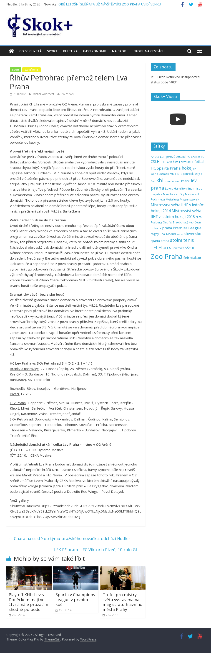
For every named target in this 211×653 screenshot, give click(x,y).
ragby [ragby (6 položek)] (155, 234)
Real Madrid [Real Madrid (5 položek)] (168, 234)
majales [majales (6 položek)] (156, 194)
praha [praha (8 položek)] (167, 228)
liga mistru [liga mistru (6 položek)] (195, 188)
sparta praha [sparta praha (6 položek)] (160, 241)
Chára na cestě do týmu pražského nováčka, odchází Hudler (69, 538)
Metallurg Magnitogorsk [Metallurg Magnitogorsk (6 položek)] (182, 199)
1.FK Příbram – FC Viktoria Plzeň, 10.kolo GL (98, 549)
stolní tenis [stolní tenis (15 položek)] (182, 240)
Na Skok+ (120, 51)
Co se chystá (30, 51)
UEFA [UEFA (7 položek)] (167, 248)
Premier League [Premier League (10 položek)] (187, 227)
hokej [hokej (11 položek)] (187, 168)
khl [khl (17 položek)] (159, 180)
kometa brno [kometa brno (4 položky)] (172, 181)
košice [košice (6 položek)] (185, 181)
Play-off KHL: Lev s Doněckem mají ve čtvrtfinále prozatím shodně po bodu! (28, 602)
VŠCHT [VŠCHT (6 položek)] (189, 248)
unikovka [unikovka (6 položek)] (178, 248)
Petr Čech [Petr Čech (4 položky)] (195, 222)
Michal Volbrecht (44, 94)
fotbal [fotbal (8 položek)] (199, 161)
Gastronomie (95, 51)
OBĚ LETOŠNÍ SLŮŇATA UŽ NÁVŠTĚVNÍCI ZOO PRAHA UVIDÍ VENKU (109, 4)
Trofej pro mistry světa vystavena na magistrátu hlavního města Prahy (122, 602)
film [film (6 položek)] (175, 162)
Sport (52, 51)
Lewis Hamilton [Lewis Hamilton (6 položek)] (176, 188)
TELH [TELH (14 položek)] (156, 247)
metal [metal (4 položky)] (161, 199)
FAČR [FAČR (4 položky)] (169, 162)
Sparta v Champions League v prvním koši (75, 599)
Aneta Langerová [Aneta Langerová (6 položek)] (163, 157)
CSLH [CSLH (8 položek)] (155, 161)
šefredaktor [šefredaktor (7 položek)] (192, 257)
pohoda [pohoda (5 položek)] (156, 228)
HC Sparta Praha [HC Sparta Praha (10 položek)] (166, 168)
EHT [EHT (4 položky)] (163, 162)
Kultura (70, 51)
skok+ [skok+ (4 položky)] (180, 234)
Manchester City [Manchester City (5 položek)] (173, 194)
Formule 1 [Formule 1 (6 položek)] (186, 162)
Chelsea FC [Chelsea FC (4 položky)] (197, 156)
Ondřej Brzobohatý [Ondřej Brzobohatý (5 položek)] (175, 222)
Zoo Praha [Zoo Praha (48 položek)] (167, 256)
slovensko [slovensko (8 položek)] (192, 233)
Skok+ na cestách (149, 51)
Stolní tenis (31, 70)
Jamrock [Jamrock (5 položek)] (188, 174)
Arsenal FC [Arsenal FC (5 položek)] (183, 157)
